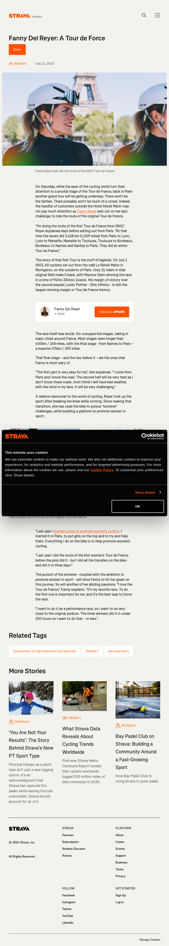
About (119, 835)
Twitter (67, 909)
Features (68, 835)
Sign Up (121, 895)
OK (137, 506)
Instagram (68, 902)
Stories (120, 849)
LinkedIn (67, 923)
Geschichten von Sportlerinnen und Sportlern (44, 651)
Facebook (68, 895)
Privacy (120, 876)
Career (120, 842)
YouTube (67, 916)
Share (17, 49)
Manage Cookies (150, 940)
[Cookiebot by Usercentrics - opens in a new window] (144, 436)
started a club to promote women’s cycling (86, 531)
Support (121, 856)
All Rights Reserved (22, 856)
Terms (119, 869)
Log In (120, 902)
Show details (145, 492)
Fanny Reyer (86, 211)
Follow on (112, 312)
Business (121, 862)
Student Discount (73, 849)
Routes (67, 856)
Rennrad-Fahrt (118, 651)
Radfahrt (92, 651)
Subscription (70, 842)
